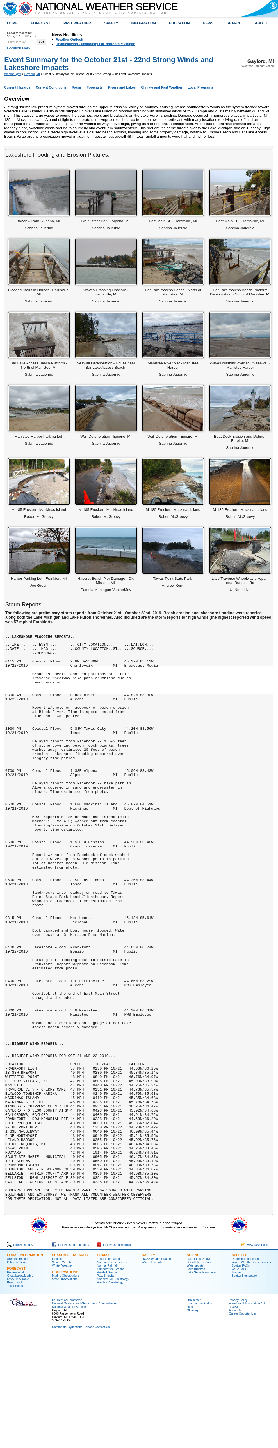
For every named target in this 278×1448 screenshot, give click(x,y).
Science (194, 1366)
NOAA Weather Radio (156, 1369)
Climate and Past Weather (161, 87)
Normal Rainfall (107, 1376)
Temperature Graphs (110, 1380)
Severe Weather (63, 1373)
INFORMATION (143, 23)
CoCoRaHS (239, 1380)
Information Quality (199, 1414)
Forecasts (95, 87)
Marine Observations (65, 1386)
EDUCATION (179, 23)
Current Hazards (17, 87)
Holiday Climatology (110, 1393)
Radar (76, 87)
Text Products (16, 1396)
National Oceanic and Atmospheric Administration (84, 1414)
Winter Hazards (152, 1373)
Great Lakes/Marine (20, 1386)
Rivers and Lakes (122, 87)
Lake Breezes (196, 1380)
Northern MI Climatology (113, 1390)
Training (237, 1383)
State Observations (65, 1390)
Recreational (15, 1383)
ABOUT (261, 23)
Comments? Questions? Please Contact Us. (81, 1438)
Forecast (16, 1380)
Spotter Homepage (244, 1386)
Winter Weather (62, 1376)
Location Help (18, 48)
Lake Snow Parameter (201, 1383)
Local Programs (200, 87)
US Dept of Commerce (67, 1411)
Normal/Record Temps (112, 1373)
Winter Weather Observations (251, 1373)
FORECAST (40, 23)
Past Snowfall (106, 1386)
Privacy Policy (238, 1411)
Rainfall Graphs (107, 1383)
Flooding (57, 1369)
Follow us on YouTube (114, 1355)
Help (190, 1417)
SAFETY (111, 23)
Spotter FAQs (241, 1376)
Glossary (193, 1421)
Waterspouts (195, 1376)
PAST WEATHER (77, 23)
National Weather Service (69, 1417)
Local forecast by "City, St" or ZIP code (22, 34)
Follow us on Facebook (70, 1355)
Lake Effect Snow (198, 1369)
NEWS (208, 23)
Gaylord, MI (32, 74)
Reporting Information (246, 1369)
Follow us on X (20, 1355)
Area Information (18, 1369)
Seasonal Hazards (70, 1366)
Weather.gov (12, 74)
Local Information (25, 1366)
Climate (104, 1366)
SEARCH (234, 23)
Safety (148, 1366)
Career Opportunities (243, 1424)
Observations (65, 1383)
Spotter (240, 1366)
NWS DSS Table (18, 1390)
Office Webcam (17, 1373)
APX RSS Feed (254, 1355)
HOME (12, 23)
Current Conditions (51, 87)
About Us (235, 1421)
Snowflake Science (199, 1373)
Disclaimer (194, 1411)
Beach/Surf (14, 1393)
